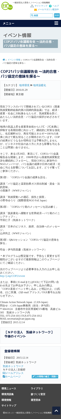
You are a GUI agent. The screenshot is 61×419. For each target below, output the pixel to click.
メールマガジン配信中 (48, 9)
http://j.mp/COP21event (12, 276)
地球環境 (24, 85)
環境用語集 (7, 394)
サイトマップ (41, 6)
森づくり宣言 (38, 394)
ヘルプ (56, 6)
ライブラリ (37, 388)
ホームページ (12, 376)
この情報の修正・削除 (44, 376)
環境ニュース (8, 388)
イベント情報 (14, 60)
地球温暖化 (39, 85)
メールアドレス (13, 373)
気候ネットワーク (13, 366)
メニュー (8, 23)
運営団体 (36, 400)
